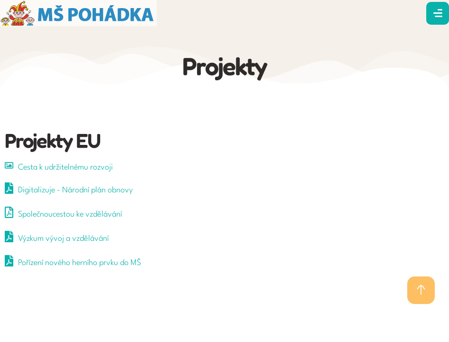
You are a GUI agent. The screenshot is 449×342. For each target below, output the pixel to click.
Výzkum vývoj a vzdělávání (63, 239)
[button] (421, 290)
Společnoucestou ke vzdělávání (70, 214)
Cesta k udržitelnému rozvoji (65, 167)
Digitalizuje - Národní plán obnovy (75, 190)
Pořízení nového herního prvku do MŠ (79, 263)
